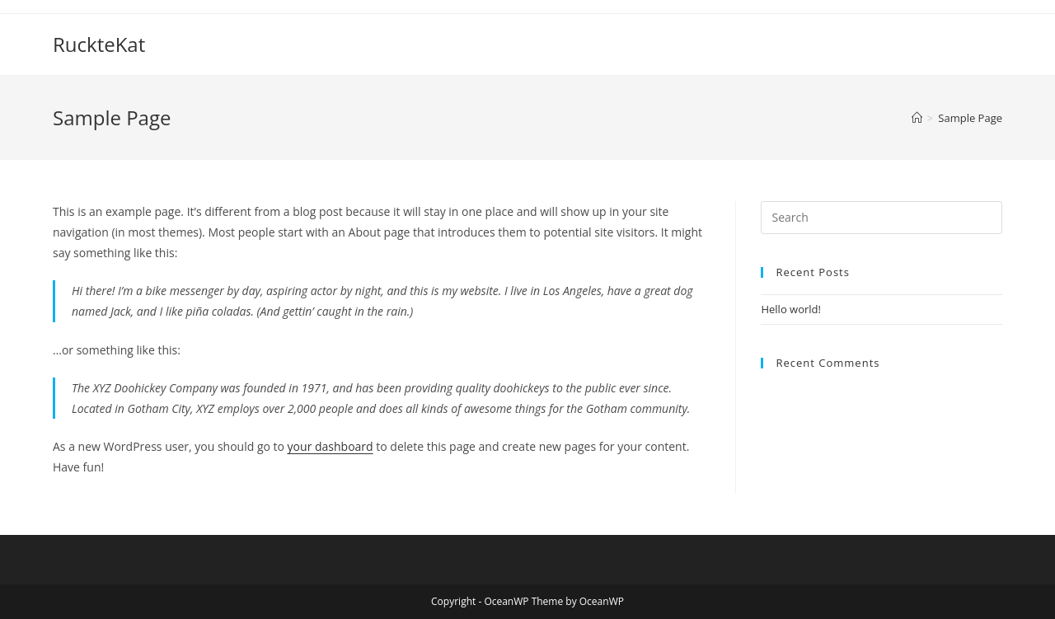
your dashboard (330, 446)
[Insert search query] (881, 217)
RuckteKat (99, 44)
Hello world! (791, 309)
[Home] (917, 117)
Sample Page (970, 117)
